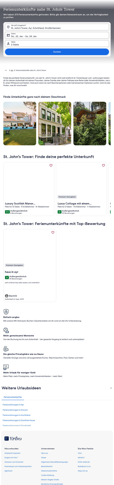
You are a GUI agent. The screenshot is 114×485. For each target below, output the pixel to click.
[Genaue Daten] (34, 466)
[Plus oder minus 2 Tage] (56, 466)
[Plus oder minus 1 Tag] (46, 466)
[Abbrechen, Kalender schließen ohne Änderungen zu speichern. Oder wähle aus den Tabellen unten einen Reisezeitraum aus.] (28, 10)
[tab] (40, 17)
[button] (57, 47)
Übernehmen (57, 473)
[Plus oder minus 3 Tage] (66, 466)
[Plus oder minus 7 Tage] (77, 466)
